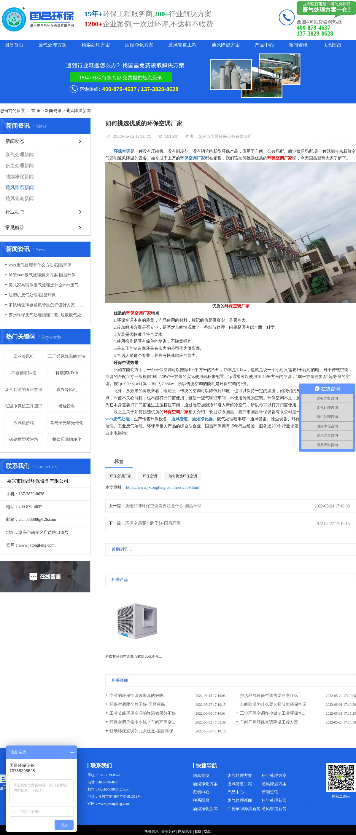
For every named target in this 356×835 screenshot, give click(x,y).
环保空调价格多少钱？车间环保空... (142, 722)
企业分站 (168, 831)
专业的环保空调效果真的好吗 (136, 695)
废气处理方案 (52, 44)
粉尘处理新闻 (19, 165)
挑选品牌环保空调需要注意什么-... (271, 695)
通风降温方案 (226, 44)
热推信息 (151, 831)
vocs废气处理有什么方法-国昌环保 (40, 265)
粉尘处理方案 (96, 44)
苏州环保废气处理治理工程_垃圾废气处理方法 (47, 315)
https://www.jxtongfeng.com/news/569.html (162, 487)
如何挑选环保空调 (183, 476)
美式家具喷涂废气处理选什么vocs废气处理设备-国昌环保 (47, 285)
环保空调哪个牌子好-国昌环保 (153, 523)
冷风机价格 (23, 423)
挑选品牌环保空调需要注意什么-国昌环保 (163, 506)
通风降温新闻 (78, 110)
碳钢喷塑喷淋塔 (23, 439)
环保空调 (150, 476)
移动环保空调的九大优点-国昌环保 (141, 731)
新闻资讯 (298, 44)
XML (208, 831)
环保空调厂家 (120, 476)
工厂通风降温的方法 (66, 356)
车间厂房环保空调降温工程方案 (269, 722)
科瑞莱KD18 (66, 373)
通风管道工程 (182, 44)
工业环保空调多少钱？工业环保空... (273, 713)
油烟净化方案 (139, 44)
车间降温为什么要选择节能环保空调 (273, 704)
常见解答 (14, 227)
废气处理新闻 (19, 154)
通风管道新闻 (19, 198)
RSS (198, 831)
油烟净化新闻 (19, 176)
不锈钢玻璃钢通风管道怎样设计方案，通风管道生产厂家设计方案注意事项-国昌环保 (47, 305)
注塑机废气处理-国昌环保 (32, 295)
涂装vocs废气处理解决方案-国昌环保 (42, 275)
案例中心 (201, 792)
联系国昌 (331, 44)
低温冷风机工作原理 (23, 406)
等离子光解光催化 (66, 423)
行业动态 (14, 211)
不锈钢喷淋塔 (23, 373)
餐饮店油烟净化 (66, 439)
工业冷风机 (23, 356)
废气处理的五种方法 (23, 389)
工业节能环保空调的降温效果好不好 (142, 713)
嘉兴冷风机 (66, 389)
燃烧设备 (66, 406)
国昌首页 (13, 44)
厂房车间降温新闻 (243, 809)
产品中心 (264, 44)
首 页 (36, 110)
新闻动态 (14, 141)
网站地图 (185, 831)
